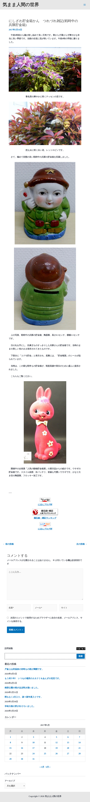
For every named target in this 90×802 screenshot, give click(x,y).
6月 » (48, 767)
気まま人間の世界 (21, 4)
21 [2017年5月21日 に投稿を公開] (80, 748)
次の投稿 (81, 544)
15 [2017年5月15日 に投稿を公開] (10, 748)
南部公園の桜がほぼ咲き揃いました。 (22, 688)
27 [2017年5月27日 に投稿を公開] (68, 753)
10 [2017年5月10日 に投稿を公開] (33, 742)
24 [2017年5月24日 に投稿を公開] (33, 753)
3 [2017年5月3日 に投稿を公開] (33, 737)
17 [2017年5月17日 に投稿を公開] (33, 748)
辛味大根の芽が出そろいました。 (20, 706)
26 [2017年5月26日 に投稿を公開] (56, 753)
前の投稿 (8, 544)
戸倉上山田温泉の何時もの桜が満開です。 (24, 669)
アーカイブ (10, 781)
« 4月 (42, 767)
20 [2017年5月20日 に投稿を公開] (68, 748)
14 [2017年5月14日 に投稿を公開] (80, 742)
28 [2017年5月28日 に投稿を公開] (80, 753)
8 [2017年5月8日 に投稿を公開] (10, 742)
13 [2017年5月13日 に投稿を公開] (68, 742)
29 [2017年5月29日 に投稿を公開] (10, 759)
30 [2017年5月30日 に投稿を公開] (22, 759)
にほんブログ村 (45, 502)
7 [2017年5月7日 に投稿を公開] (79, 737)
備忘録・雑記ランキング (45, 518)
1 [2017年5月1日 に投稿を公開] (10, 737)
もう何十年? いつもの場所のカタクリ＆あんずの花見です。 (33, 678)
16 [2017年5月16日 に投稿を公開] (22, 748)
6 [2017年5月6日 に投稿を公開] (68, 737)
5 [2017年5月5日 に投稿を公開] (56, 737)
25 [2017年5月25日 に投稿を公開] (45, 753)
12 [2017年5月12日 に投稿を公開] (56, 742)
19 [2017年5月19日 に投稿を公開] (56, 748)
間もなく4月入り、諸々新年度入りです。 (24, 697)
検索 (81, 656)
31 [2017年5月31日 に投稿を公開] (33, 759)
